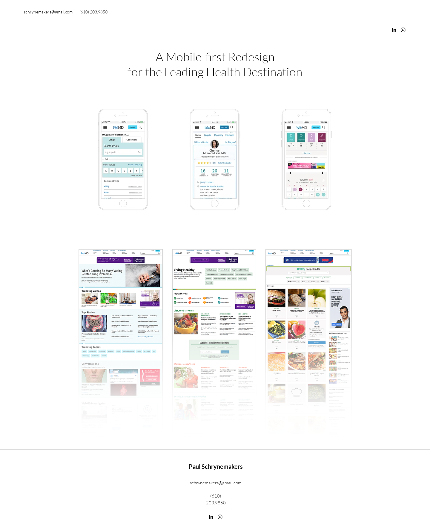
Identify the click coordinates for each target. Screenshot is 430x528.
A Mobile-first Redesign (215, 56)
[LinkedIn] (394, 30)
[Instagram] (403, 30)
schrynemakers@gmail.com (48, 11)
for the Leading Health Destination (215, 71)
